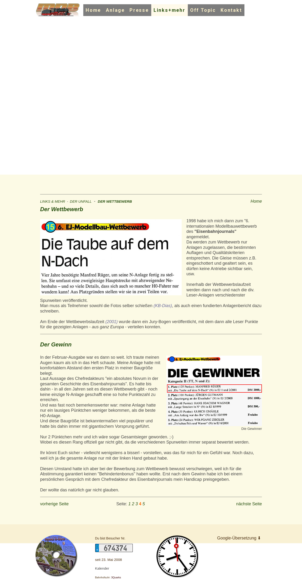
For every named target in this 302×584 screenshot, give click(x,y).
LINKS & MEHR (52, 201)
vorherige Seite (54, 504)
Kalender (102, 568)
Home (93, 10)
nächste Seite (249, 504)
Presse (139, 10)
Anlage (115, 10)
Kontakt (231, 10)
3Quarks (116, 577)
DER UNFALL (81, 201)
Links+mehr (169, 10)
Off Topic (203, 10)
